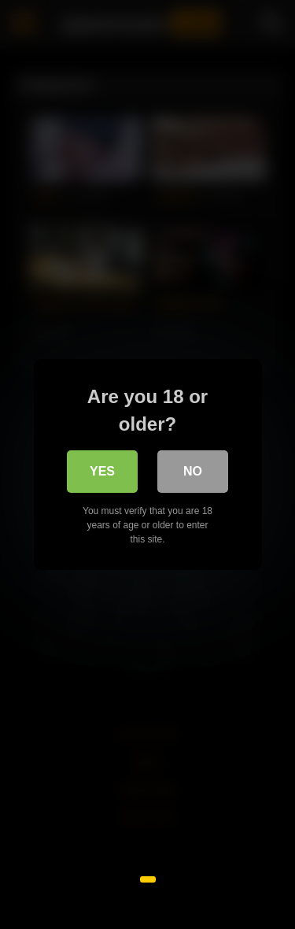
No (192, 471)
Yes (102, 471)
